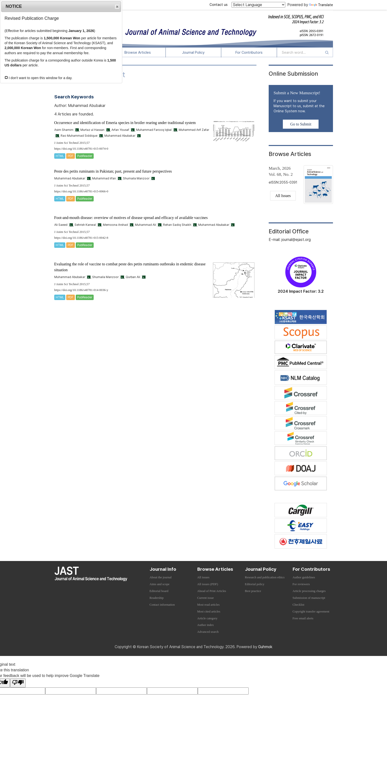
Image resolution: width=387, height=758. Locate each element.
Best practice (253, 591)
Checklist (298, 604)
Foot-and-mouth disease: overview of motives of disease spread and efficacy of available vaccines (131, 218)
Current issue (205, 598)
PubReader (84, 156)
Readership (157, 598)
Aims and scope (160, 584)
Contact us (219, 5)
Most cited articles (209, 611)
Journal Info (163, 569)
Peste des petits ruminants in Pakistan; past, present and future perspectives (113, 171)
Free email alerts (303, 618)
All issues (203, 577)
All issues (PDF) (207, 584)
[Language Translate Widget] (258, 5)
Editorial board (159, 591)
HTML (60, 156)
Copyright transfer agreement (311, 611)
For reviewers (301, 584)
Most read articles (208, 604)
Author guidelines (304, 577)
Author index (205, 625)
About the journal (161, 577)
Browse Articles (137, 52)
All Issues (283, 196)
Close (117, 7)
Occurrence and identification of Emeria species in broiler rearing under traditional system (125, 123)
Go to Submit (300, 124)
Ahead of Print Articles (211, 591)
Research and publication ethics (265, 577)
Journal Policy (193, 52)
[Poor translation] (18, 682)
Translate (321, 5)
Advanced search (208, 631)
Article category (207, 618)
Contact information (162, 604)
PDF (70, 156)
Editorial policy (255, 584)
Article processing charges (309, 591)
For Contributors (249, 52)
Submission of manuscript (309, 598)
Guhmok (265, 646)
